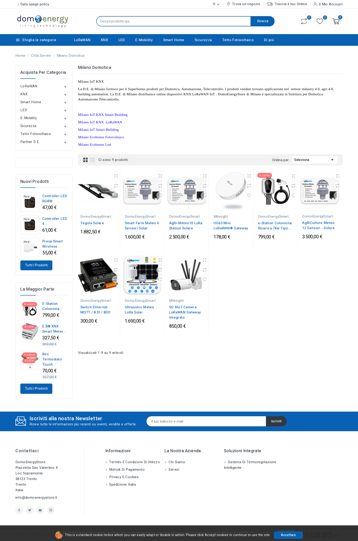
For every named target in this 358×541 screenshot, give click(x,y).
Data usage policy (34, 4)
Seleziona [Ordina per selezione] (314, 159)
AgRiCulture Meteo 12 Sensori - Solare (318, 225)
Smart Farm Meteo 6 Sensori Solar (142, 226)
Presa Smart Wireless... (52, 244)
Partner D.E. (30, 141)
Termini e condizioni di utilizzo (134, 462)
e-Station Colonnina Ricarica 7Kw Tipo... (275, 226)
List (92, 159)
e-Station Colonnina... (52, 306)
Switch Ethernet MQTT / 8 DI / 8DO (95, 310)
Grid (85, 159)
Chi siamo (176, 462)
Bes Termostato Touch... (52, 359)
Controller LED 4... (54, 221)
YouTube (40, 510)
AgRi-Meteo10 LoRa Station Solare (185, 226)
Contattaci (27, 451)
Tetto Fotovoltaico (238, 40)
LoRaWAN (82, 40)
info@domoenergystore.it (36, 497)
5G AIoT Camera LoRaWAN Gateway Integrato (185, 312)
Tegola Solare (92, 223)
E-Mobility (144, 40)
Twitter (30, 510)
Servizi (173, 469)
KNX (104, 40)
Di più (269, 40)
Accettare (288, 535)
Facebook (19, 510)
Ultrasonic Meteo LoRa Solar (139, 310)
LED (121, 40)
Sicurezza (203, 40)
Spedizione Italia (122, 484)
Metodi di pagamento (126, 469)
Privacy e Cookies (123, 477)
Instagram (51, 510)
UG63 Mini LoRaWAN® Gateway (231, 226)
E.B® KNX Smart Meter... (54, 329)
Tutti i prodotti (36, 265)
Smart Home (173, 40)
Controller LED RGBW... (54, 198)
